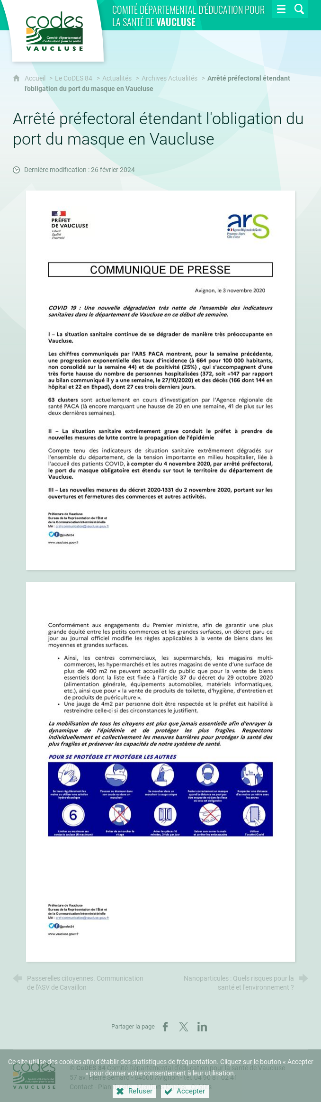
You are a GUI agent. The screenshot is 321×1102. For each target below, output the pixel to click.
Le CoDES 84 (73, 78)
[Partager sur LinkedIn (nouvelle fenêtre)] (202, 1027)
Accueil (36, 78)
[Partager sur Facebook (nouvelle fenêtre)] (165, 1027)
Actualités (117, 78)
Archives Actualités (169, 78)
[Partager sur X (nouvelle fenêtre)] (184, 1027)
